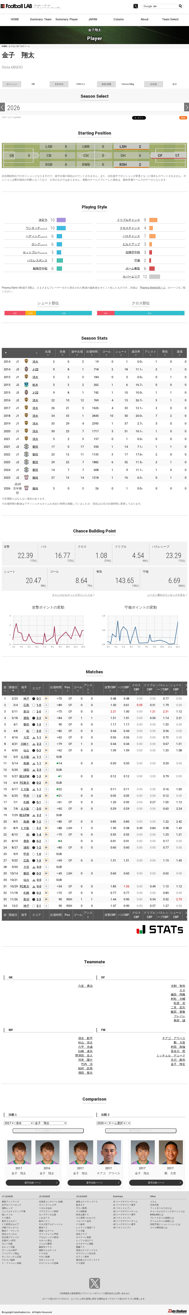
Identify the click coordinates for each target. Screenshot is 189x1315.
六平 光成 (85, 1047)
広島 (26, 705)
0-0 (39, 867)
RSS (183, 117)
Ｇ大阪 (25, 757)
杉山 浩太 (85, 1042)
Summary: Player (66, 19)
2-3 (39, 718)
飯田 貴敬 (178, 1012)
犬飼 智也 (178, 986)
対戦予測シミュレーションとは (165, 1224)
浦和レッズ (7, 1208)
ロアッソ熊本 (82, 1256)
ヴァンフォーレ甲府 (48, 1234)
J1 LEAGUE (7, 1196)
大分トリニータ (46, 1260)
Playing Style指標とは (152, 287)
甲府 (26, 795)
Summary (118, 1196)
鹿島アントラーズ (10, 1201)
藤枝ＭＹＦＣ (45, 1247)
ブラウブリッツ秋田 (48, 1211)
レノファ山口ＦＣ (84, 1240)
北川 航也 (178, 1060)
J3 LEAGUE (81, 1196)
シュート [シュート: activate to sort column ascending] (121, 353)
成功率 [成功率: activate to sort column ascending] (136, 353)
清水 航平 (85, 1038)
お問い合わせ (121, 1293)
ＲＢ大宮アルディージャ (51, 1224)
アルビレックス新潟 (48, 1237)
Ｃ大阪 (25, 789)
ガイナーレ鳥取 (83, 1237)
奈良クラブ (81, 1234)
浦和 (26, 770)
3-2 (39, 828)
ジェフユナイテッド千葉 (14, 1211)
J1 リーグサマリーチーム (125, 1201)
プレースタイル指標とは (162, 1218)
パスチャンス (131, 236)
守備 (137, 260)
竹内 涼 (87, 1064)
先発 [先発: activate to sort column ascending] (62, 353)
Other (153, 1196)
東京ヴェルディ (9, 1221)
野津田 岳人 (84, 1055)
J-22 (35, 369)
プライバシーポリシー (92, 1293)
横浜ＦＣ (43, 1227)
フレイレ (179, 1016)
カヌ (182, 990)
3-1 (39, 906)
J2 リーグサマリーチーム (125, 1211)
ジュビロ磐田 (45, 1244)
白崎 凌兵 (85, 1051)
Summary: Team (41, 19)
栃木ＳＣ (80, 1205)
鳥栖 (26, 763)
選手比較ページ (33, 1182)
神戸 (26, 698)
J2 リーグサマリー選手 (124, 1214)
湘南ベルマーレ (46, 1231)
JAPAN (92, 19)
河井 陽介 (85, 1060)
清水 (35, 361)
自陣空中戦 (133, 252)
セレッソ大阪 (8, 1247)
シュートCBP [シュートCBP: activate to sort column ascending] (176, 688)
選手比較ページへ (140, 1130)
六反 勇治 (85, 986)
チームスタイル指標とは (162, 1221)
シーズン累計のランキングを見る (166, 594)
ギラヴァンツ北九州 (85, 1253)
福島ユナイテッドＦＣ (87, 1201)
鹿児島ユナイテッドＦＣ (88, 1260)
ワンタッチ (36, 228)
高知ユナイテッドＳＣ (87, 1250)
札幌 (26, 802)
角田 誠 (179, 1020)
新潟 (26, 711)
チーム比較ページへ (48, 1130)
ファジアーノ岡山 (10, 1253)
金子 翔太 (178, 1064)
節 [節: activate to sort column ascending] (5, 689)
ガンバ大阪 (7, 1244)
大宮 (26, 737)
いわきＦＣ (44, 1218)
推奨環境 (75, 1293)
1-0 (39, 705)
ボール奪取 (133, 268)
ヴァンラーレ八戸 (47, 1205)
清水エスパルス (9, 1234)
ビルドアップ (131, 244)
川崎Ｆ (25, 744)
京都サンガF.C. (9, 1240)
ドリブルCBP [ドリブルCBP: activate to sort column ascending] (149, 688)
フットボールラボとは (161, 1208)
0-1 (39, 698)
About (144, 19)
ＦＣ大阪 (80, 1231)
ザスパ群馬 (81, 1208)
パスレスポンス (37, 260)
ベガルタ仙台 (45, 1208)
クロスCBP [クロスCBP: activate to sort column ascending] (136, 688)
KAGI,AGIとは (156, 1214)
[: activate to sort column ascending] (14, 352)
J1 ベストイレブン (122, 1208)
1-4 (39, 834)
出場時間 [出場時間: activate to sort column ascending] (92, 353)
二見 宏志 (178, 1007)
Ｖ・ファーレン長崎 (11, 1263)
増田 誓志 (85, 1072)
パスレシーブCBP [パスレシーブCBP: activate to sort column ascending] (162, 688)
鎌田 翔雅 (178, 994)
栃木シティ (44, 1221)
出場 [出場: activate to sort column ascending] (48, 353)
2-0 (39, 711)
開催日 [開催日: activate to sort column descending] (13, 689)
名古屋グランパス (10, 1237)
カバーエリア (131, 276)
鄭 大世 (179, 1042)
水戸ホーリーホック (11, 1205)
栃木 (35, 385)
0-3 (39, 750)
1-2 (39, 821)
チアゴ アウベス (173, 1038)
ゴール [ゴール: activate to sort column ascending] (106, 353)
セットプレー (35, 252)
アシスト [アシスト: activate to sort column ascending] (150, 353)
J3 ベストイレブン (122, 1227)
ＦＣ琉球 (80, 1263)
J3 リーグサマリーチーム (125, 1221)
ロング (39, 244)
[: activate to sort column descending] (6, 352)
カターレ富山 (45, 1240)
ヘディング (36, 236)
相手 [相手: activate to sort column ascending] (24, 689)
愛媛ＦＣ (80, 1247)
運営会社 (109, 1293)
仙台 (26, 750)
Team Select (170, 19)
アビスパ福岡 (8, 1260)
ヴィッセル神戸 (9, 1250)
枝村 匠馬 (85, 1068)
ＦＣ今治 (43, 1253)
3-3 (39, 770)
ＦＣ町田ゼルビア (10, 1224)
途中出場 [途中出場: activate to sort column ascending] (77, 353)
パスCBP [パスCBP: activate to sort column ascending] (123, 689)
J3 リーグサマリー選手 (124, 1224)
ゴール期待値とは (158, 1227)
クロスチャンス (130, 228)
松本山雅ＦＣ (82, 1214)
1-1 (39, 737)
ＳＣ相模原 (81, 1211)
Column (119, 19)
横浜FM (24, 776)
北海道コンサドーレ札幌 (51, 1201)
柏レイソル (7, 1214)
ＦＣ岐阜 (80, 1224)
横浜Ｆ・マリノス (10, 1231)
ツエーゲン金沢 (83, 1221)
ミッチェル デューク (170, 1055)
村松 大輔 (178, 999)
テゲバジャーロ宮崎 (48, 1263)
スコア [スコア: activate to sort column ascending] (36, 688)
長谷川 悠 (178, 1051)
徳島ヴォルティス (47, 1250)
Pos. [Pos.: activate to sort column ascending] (68, 689)
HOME (15, 19)
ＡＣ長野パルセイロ (85, 1218)
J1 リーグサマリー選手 (124, 1205)
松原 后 (179, 1003)
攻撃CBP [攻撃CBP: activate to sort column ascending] (110, 689)
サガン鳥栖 (44, 1256)
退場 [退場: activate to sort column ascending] (180, 353)
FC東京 (24, 783)
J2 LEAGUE (44, 1196)
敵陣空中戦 (40, 268)
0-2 (39, 783)
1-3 (39, 724)
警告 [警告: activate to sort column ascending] (165, 353)
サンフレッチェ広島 (11, 1256)
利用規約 (65, 1293)
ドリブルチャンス (128, 220)
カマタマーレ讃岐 (84, 1244)
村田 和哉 (178, 1047)
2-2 (39, 744)
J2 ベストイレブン (122, 1218)
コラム (153, 1201)
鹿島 (26, 718)
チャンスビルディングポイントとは (72, 594)
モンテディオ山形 (47, 1214)
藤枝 (35, 477)
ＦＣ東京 (6, 1218)
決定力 (43, 220)
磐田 (35, 446)
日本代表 (154, 1205)
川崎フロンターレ (10, 1227)
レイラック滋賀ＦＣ (85, 1227)
